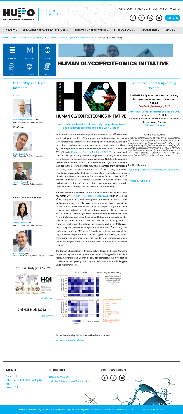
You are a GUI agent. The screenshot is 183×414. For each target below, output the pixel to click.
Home (5, 37)
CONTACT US (160, 8)
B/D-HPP (52, 37)
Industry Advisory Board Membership (69, 381)
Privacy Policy (13, 386)
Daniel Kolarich (19, 154)
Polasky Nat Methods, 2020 (90, 195)
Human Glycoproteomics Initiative (77, 37)
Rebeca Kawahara (20, 223)
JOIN (130, 8)
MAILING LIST (142, 8)
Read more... (47, 298)
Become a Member (59, 376)
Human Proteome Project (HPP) (28, 37)
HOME (121, 8)
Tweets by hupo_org (139, 180)
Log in (170, 17)
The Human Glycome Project (70, 339)
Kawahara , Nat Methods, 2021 (89, 152)
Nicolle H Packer (19, 182)
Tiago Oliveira (18, 254)
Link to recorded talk (154, 125)
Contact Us (12, 376)
